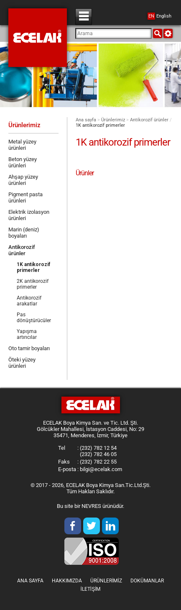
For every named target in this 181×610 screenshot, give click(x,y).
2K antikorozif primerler (32, 284)
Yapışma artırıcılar (27, 334)
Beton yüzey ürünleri (22, 162)
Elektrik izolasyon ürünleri (28, 215)
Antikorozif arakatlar (29, 301)
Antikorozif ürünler (149, 120)
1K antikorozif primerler (33, 267)
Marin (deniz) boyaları (23, 232)
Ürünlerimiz (113, 120)
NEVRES (91, 506)
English (159, 16)
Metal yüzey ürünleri (22, 144)
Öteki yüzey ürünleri (22, 362)
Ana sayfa (86, 120)
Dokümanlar (147, 581)
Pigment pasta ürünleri (25, 197)
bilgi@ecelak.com (101, 469)
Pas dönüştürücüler (34, 317)
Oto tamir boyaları (29, 348)
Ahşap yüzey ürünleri (23, 180)
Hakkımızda (67, 581)
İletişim (90, 589)
